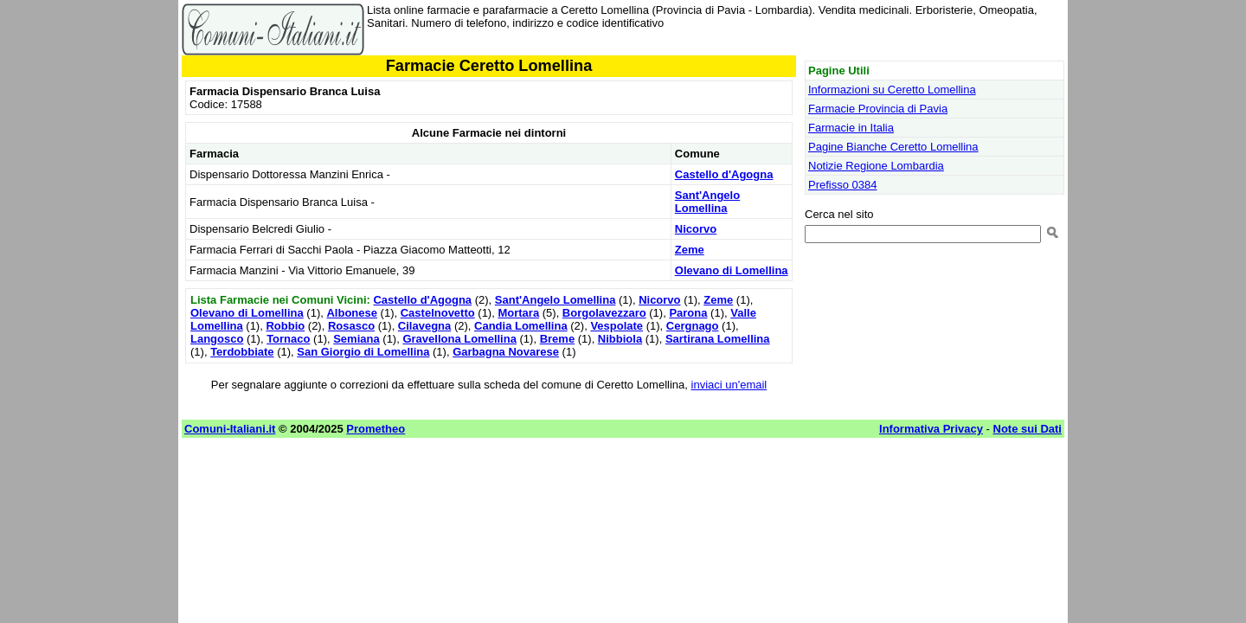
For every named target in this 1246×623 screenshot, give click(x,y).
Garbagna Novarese (506, 351)
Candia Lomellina (521, 325)
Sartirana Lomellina (717, 338)
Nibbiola (620, 338)
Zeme (689, 249)
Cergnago (692, 325)
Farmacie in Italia (851, 127)
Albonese (351, 312)
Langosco (216, 338)
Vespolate (616, 325)
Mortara (518, 312)
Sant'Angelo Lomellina (707, 202)
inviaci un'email (729, 384)
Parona (688, 312)
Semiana (356, 338)
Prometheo (375, 428)
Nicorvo (695, 228)
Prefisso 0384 (842, 184)
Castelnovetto (438, 312)
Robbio (285, 325)
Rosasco (351, 325)
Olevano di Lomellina (731, 270)
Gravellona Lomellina (459, 338)
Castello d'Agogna (724, 174)
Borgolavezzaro (604, 312)
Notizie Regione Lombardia (876, 165)
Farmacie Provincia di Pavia (877, 108)
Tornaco (288, 338)
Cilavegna (424, 325)
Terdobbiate (241, 351)
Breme (557, 338)
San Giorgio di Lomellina (363, 351)
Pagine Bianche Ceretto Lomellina (893, 146)
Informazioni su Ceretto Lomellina (892, 89)
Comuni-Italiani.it (229, 428)
